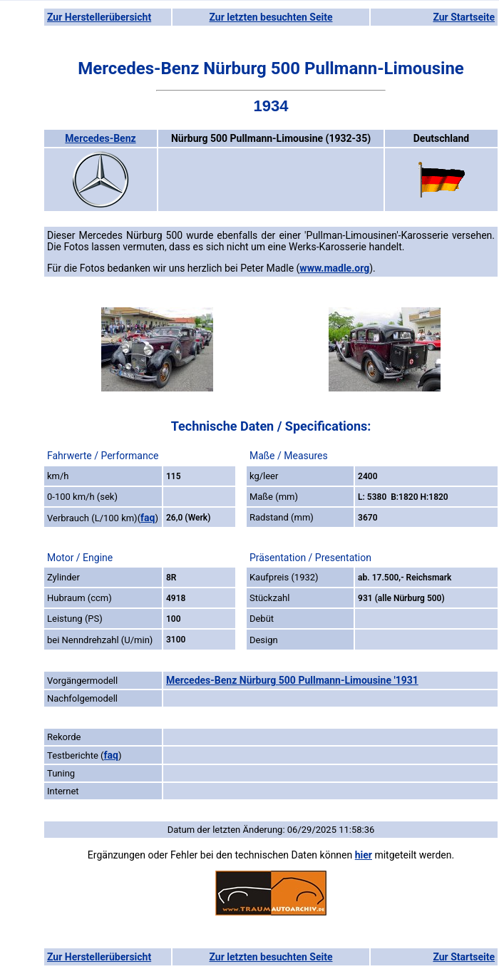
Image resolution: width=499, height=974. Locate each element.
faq (147, 517)
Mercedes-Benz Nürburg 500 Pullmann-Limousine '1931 (292, 680)
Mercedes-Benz (100, 138)
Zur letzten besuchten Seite (271, 17)
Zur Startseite (464, 17)
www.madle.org (334, 268)
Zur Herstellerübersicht (99, 17)
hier (363, 855)
